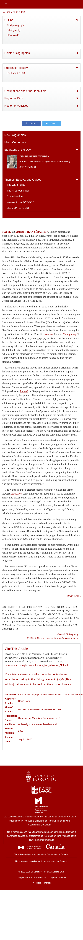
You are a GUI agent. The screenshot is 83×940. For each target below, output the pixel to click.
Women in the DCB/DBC (20, 202)
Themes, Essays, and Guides (22, 179)
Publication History (16, 67)
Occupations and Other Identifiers (25, 91)
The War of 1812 (16, 184)
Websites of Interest (42, 883)
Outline (8, 20)
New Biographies (15, 135)
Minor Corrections (15, 142)
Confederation (15, 196)
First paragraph (15, 25)
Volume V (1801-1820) (14, 12)
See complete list (18, 208)
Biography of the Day (17, 149)
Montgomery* (70, 334)
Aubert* (24, 391)
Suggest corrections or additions (31, 877)
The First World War (18, 190)
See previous (27, 167)
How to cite (13, 35)
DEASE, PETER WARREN (34, 156)
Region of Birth (13, 98)
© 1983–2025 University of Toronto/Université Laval (52, 637)
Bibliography (14, 30)
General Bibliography (67, 634)
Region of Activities (16, 105)
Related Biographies (17, 53)
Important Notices (58, 877)
